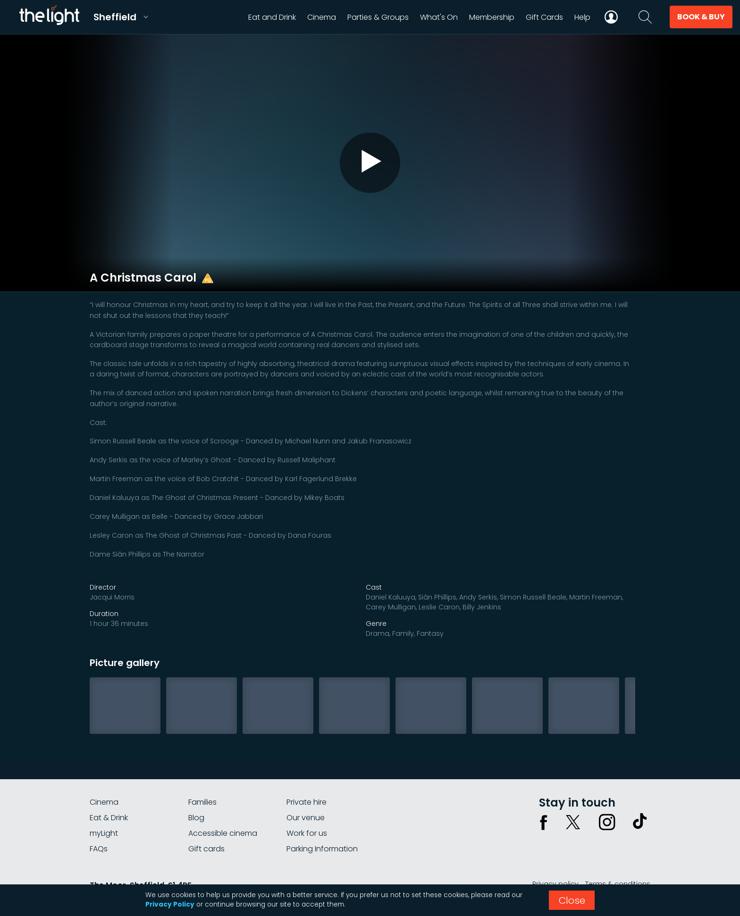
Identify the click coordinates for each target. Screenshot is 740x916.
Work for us (306, 833)
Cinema (104, 802)
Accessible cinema (222, 833)
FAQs (99, 848)
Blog (196, 817)
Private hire (306, 802)
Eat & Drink (109, 817)
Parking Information (322, 848)
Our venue (305, 817)
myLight (104, 833)
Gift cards (206, 848)
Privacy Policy (169, 904)
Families (202, 802)
